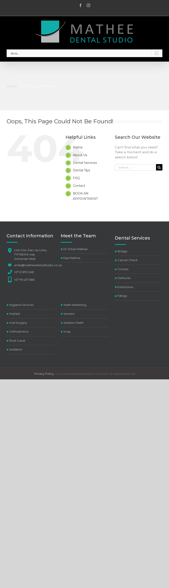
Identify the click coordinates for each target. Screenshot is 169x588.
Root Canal (17, 340)
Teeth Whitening (74, 305)
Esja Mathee (71, 258)
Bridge (122, 251)
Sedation (15, 349)
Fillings (122, 296)
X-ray (67, 331)
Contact (79, 186)
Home (78, 147)
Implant (14, 313)
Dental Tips (81, 170)
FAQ (76, 178)
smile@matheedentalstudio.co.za (38, 265)
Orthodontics (18, 331)
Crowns (123, 269)
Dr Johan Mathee (75, 249)
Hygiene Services (21, 305)
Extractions (125, 287)
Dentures (124, 278)
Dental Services (85, 163)
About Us (80, 155)
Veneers (69, 313)
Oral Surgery (18, 322)
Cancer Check (128, 260)
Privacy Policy (44, 373)
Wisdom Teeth (73, 322)
